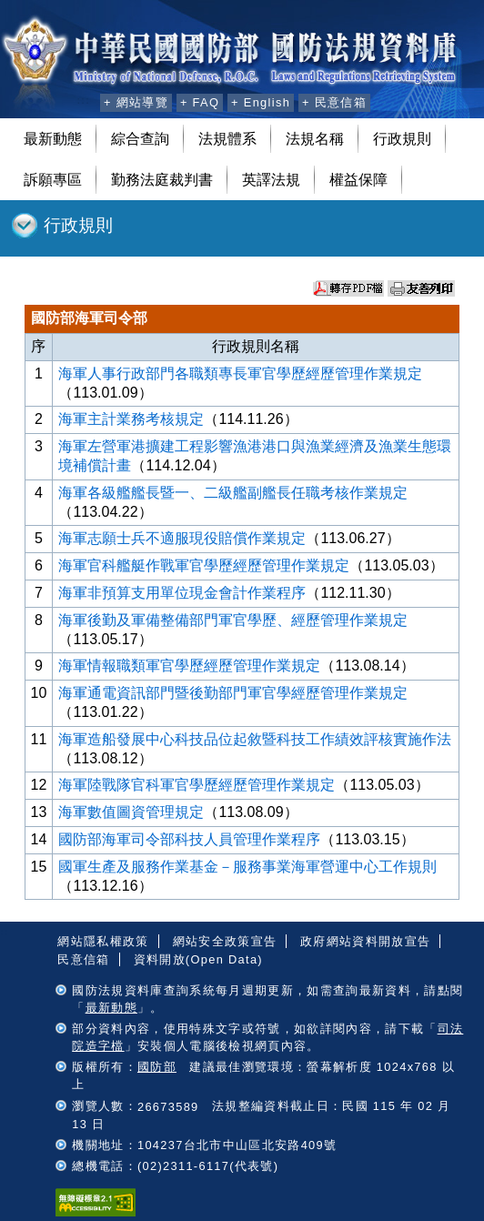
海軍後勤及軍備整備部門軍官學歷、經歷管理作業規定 (233, 620)
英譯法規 (271, 179)
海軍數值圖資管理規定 (131, 812)
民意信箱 (83, 959)
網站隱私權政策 (102, 941)
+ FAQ (199, 102)
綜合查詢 (140, 138)
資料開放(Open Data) (198, 959)
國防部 (156, 1067)
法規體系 (227, 138)
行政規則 (402, 138)
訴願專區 (53, 179)
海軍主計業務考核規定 (131, 419)
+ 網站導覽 (136, 102)
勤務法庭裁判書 (162, 179)
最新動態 (53, 138)
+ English (260, 102)
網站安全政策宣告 (225, 941)
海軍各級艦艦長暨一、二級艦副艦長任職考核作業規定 (233, 492)
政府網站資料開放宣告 (365, 941)
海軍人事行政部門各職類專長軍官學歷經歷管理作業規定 (240, 373)
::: (83, 100)
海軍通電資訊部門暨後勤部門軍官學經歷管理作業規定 (233, 693)
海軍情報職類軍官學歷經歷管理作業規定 (189, 665)
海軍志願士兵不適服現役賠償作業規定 (182, 538)
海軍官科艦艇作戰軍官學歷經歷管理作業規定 (203, 565)
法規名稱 (315, 138)
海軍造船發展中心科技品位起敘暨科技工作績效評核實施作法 (254, 739)
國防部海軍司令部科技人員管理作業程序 (189, 839)
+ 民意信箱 (334, 102)
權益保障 (358, 179)
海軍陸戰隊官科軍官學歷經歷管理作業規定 (196, 784)
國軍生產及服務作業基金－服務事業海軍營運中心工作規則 (247, 866)
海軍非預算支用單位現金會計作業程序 (182, 592)
